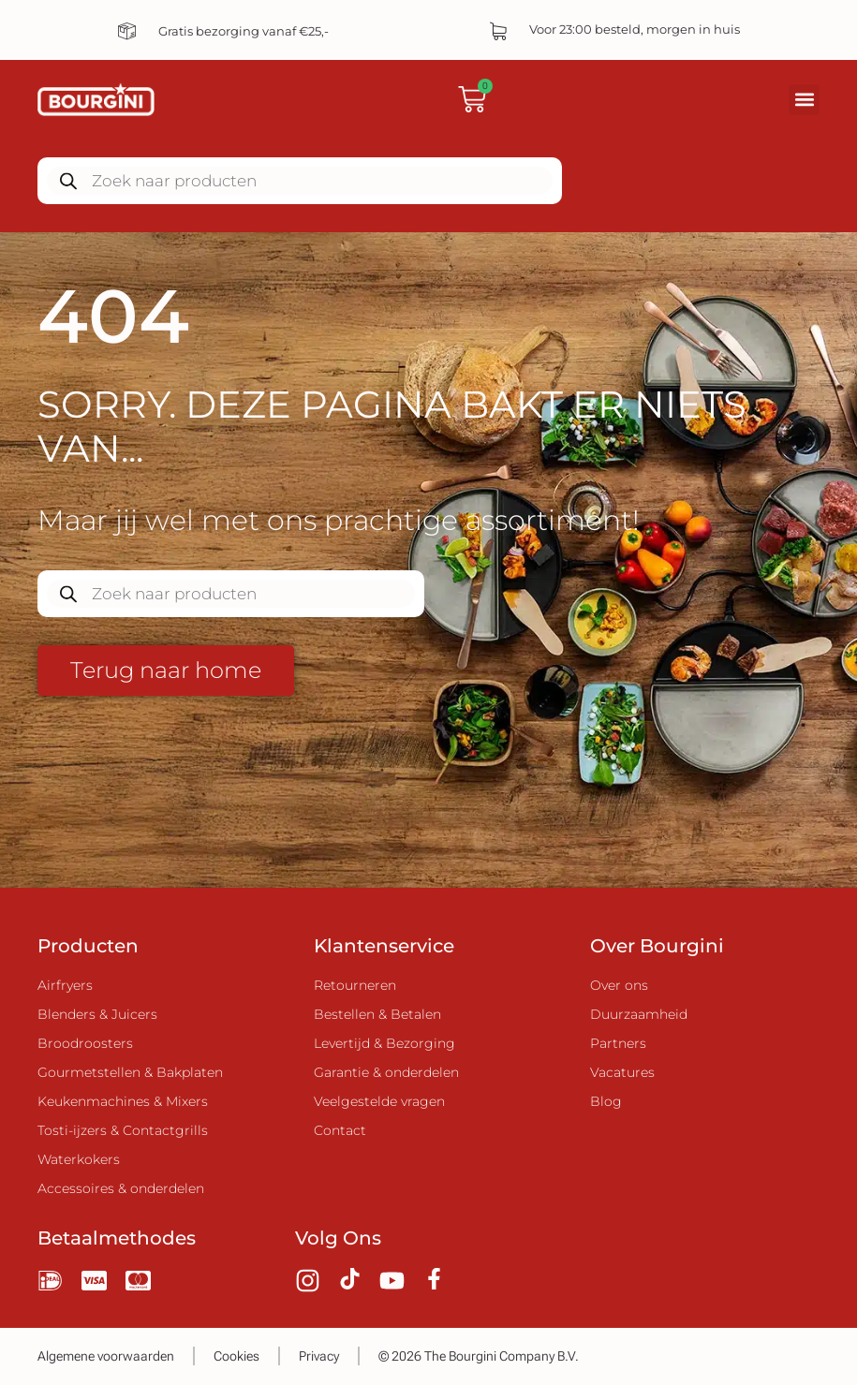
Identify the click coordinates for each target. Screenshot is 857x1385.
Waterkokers (78, 1159)
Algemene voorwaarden (105, 1355)
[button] (804, 99)
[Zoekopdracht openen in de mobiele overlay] (299, 180)
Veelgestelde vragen (379, 1101)
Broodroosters (85, 1043)
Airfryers (65, 985)
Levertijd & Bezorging (384, 1043)
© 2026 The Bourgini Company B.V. (478, 1355)
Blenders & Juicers (97, 1014)
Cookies (236, 1355)
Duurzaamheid (638, 1014)
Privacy (319, 1355)
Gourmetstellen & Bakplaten (130, 1072)
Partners (618, 1043)
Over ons (619, 985)
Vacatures (622, 1072)
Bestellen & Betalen (377, 1014)
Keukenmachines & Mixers (122, 1101)
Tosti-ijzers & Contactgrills (122, 1130)
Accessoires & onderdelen (120, 1188)
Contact (340, 1130)
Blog (606, 1101)
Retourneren (355, 985)
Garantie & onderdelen (386, 1072)
